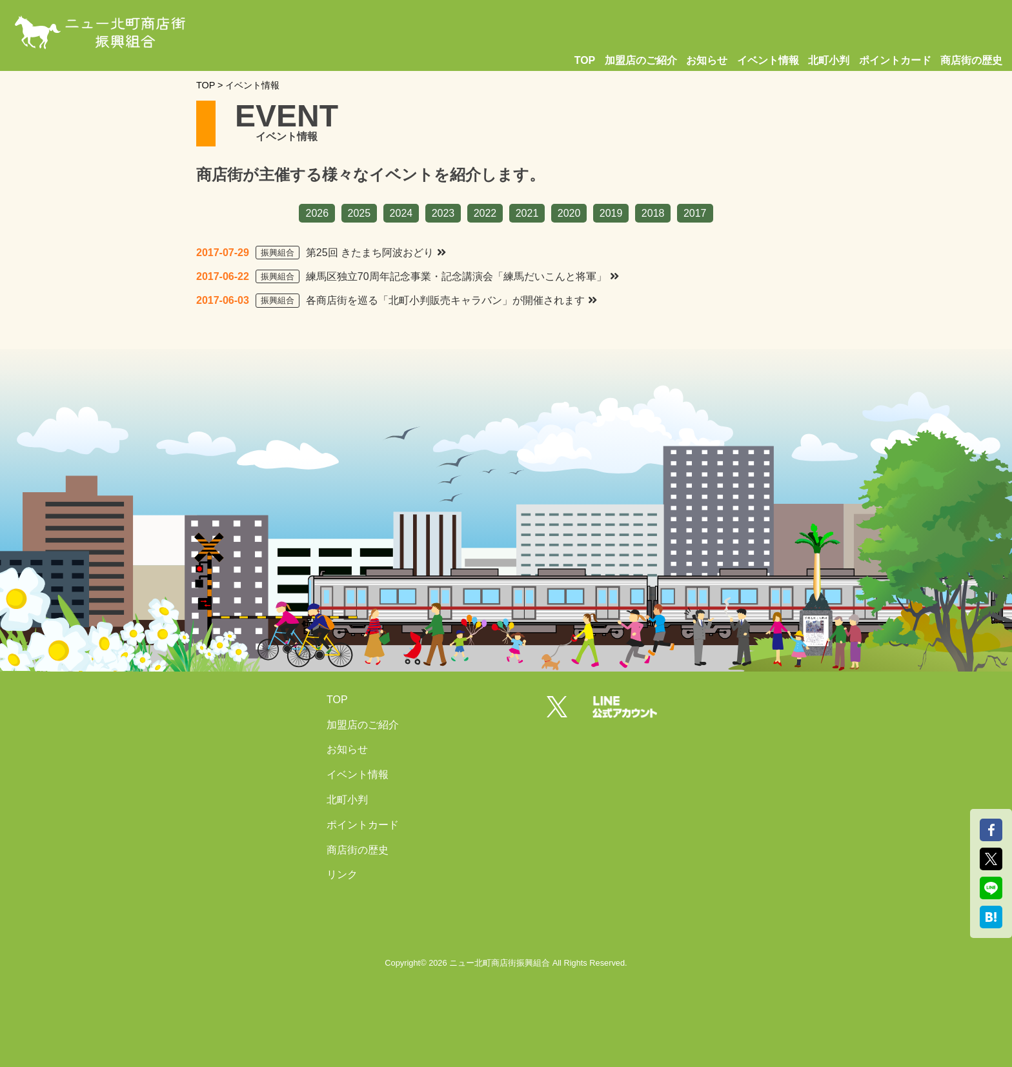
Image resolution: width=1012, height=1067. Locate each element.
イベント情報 (768, 60)
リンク (342, 874)
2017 (695, 213)
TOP (585, 60)
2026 (317, 213)
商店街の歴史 (971, 60)
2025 (359, 213)
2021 (527, 213)
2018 (653, 213)
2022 (485, 213)
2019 (611, 213)
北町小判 (828, 60)
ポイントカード (895, 60)
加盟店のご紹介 (641, 60)
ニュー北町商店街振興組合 (499, 963)
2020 (569, 213)
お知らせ (706, 60)
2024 (401, 213)
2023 (443, 213)
